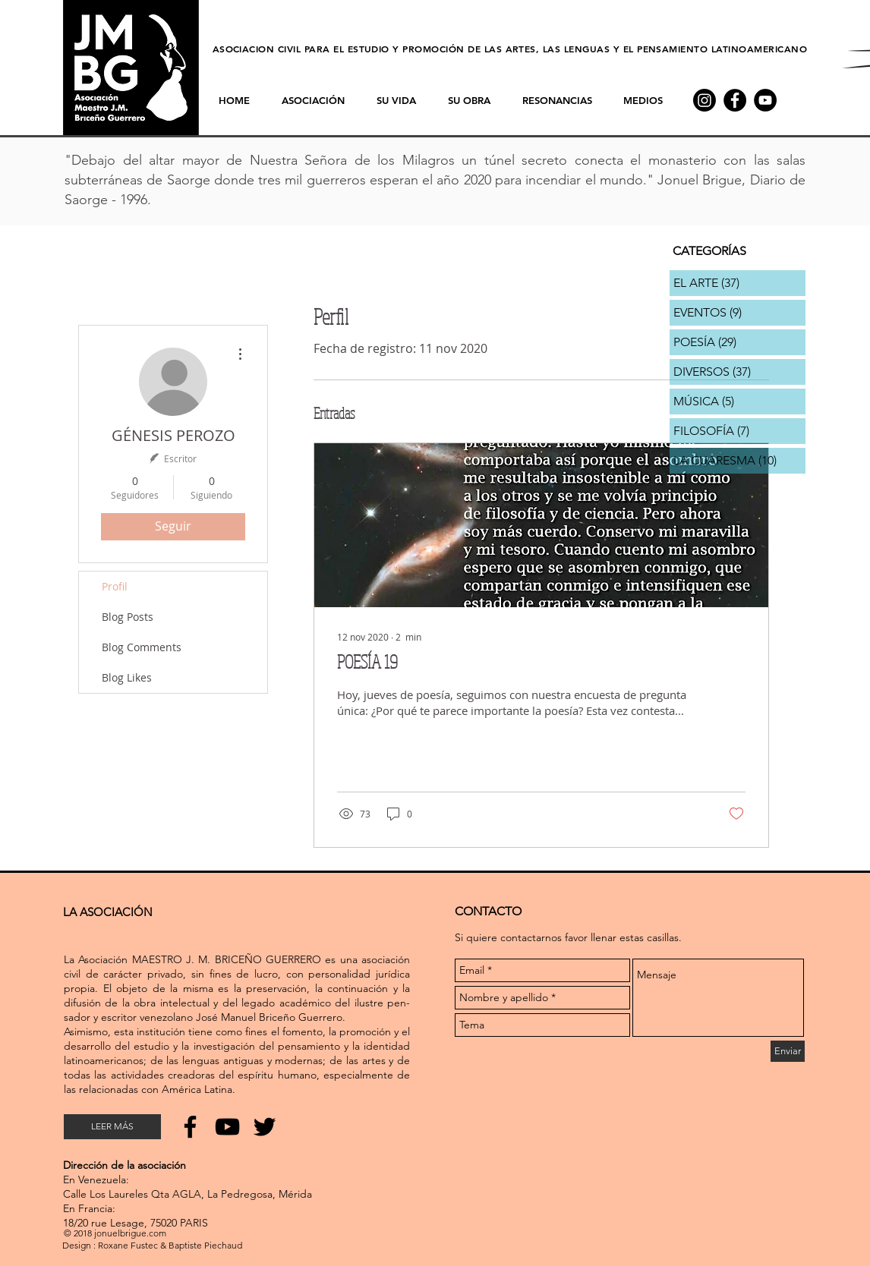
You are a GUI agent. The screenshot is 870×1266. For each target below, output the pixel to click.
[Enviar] (788, 1051)
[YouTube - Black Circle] (765, 100)
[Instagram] (704, 100)
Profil (115, 586)
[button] (556, 100)
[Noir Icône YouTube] (227, 1127)
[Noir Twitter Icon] (264, 1127)
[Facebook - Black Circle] (734, 100)
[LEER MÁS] (112, 1126)
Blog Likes (127, 677)
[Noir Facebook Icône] (190, 1127)
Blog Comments (141, 647)
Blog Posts (127, 616)
